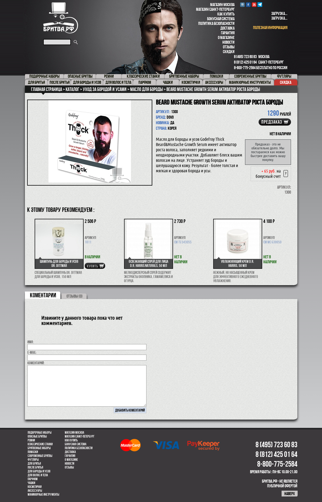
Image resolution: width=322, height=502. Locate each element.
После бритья (35, 467)
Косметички (35, 487)
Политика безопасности (216, 23)
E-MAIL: (32, 352)
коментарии (43, 295)
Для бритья (34, 463)
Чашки (31, 483)
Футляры (33, 460)
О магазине (226, 37)
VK (242, 4)
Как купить (226, 14)
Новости (228, 42)
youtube (254, 4)
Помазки (33, 452)
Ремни (31, 440)
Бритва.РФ (60, 17)
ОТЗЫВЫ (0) (74, 296)
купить (92, 266)
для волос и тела (38, 475)
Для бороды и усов (39, 471)
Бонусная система (221, 18)
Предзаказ (271, 122)
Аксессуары (35, 491)
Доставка (227, 28)
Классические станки (40, 444)
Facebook (248, 4)
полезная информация (270, 27)
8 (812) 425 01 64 (245, 62)
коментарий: (36, 363)
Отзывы (229, 47)
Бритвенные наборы (39, 448)
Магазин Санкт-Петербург (215, 9)
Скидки (229, 51)
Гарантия (228, 32)
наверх (289, 493)
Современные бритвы (40, 456)
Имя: (30, 342)
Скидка (285, 82)
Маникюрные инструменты (43, 494)
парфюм (33, 479)
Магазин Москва (222, 4)
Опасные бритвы (37, 436)
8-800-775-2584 (245, 67)
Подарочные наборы (39, 433)
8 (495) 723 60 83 (245, 56)
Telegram (259, 4)
